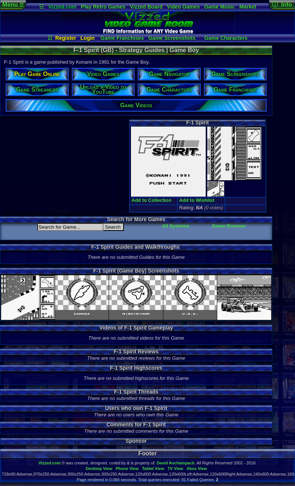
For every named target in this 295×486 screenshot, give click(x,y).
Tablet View (153, 468)
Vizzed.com (62, 7)
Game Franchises (122, 38)
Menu (12, 4)
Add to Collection (151, 200)
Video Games (183, 7)
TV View (175, 468)
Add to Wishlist (197, 200)
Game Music (219, 7)
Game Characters (225, 38)
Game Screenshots (172, 38)
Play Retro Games (103, 7)
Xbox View (197, 468)
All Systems (175, 226)
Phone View (127, 468)
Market (247, 7)
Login (87, 38)
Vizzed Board (146, 7)
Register (65, 38)
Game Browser (229, 226)
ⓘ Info (282, 4)
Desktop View (99, 468)
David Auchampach (176, 463)
